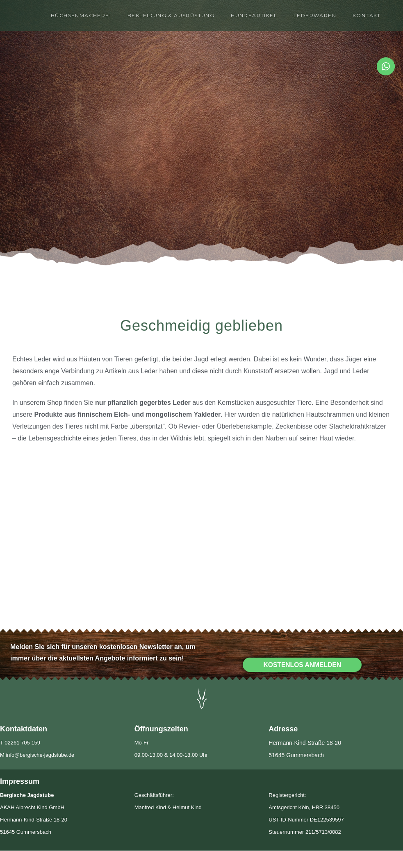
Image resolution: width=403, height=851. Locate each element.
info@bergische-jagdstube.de (40, 755)
